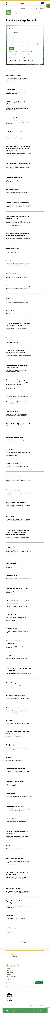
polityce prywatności (36, 1011)
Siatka (27, 70)
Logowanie (42, 8)
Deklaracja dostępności (11, 976)
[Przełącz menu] (43, 12)
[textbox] (14, 54)
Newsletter (23, 8)
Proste (10, 32)
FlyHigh (42, 1005)
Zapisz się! (39, 982)
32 (40, 70)
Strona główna (8, 16)
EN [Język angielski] (36, 8)
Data (15, 70)
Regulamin (8, 974)
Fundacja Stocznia (13, 1005)
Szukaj (11, 48)
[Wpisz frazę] (40, 13)
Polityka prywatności (10, 970)
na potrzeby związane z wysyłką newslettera (33, 986)
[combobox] (15, 54)
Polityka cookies (9, 972)
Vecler (39, 1005)
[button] (48, 6)
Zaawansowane (16, 32)
